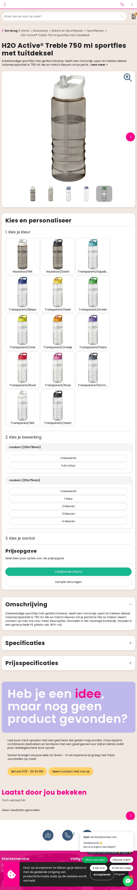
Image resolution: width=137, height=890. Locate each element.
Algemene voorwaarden (86, 812)
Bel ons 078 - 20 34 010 (27, 719)
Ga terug (10, 31)
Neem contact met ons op (71, 719)
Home (25, 31)
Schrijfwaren (10, 858)
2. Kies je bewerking (23, 384)
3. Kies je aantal (20, 485)
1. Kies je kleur (17, 232)
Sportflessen (95, 31)
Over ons (8, 818)
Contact (7, 812)
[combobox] (60, 16)
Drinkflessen (9, 852)
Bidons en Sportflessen (67, 31)
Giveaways (40, 31)
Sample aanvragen (68, 529)
